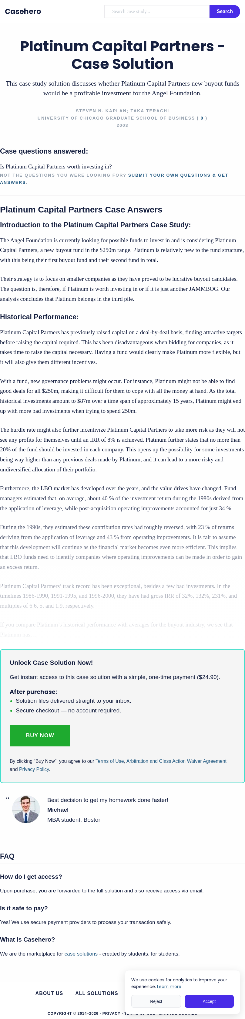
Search (225, 11)
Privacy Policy (34, 769)
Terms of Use (110, 761)
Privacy (111, 1013)
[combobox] (157, 11)
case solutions (81, 954)
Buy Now (40, 735)
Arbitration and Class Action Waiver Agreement (176, 761)
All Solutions (96, 993)
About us (49, 993)
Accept (209, 1001)
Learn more (169, 986)
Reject (156, 1001)
